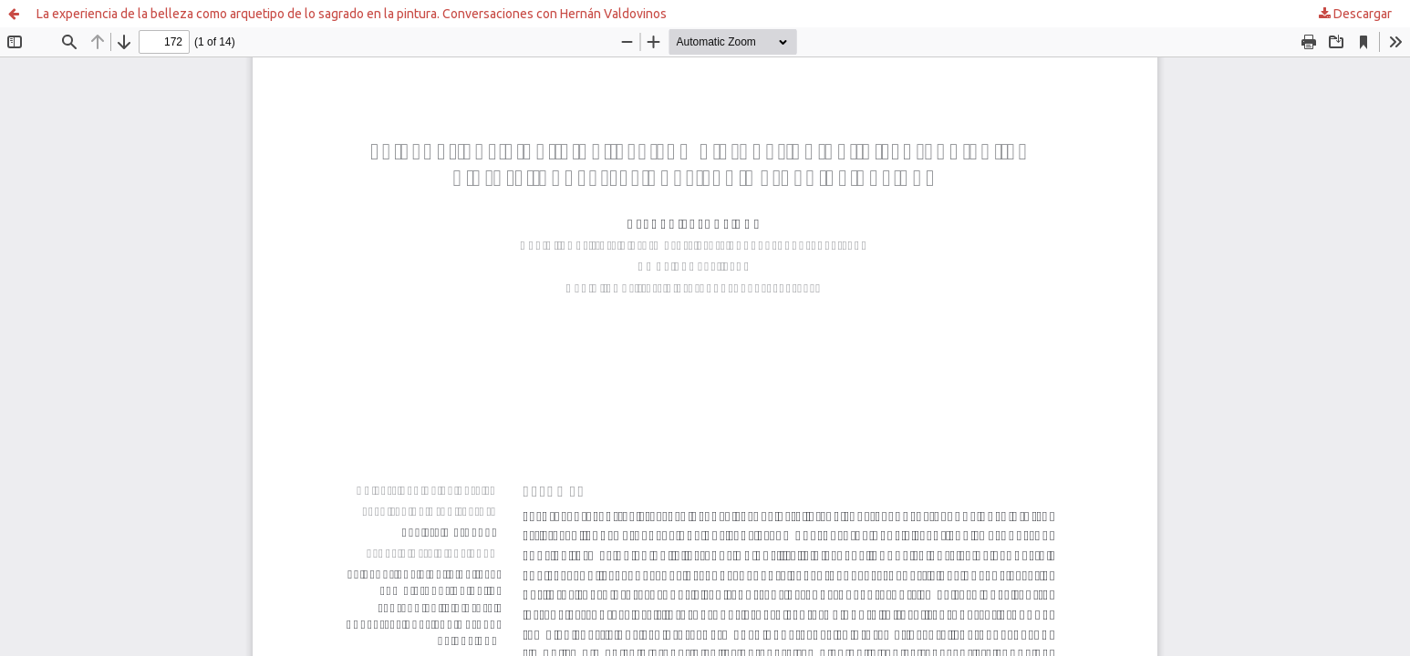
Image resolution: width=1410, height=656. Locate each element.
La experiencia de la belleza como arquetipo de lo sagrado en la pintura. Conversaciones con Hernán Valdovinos (351, 13)
